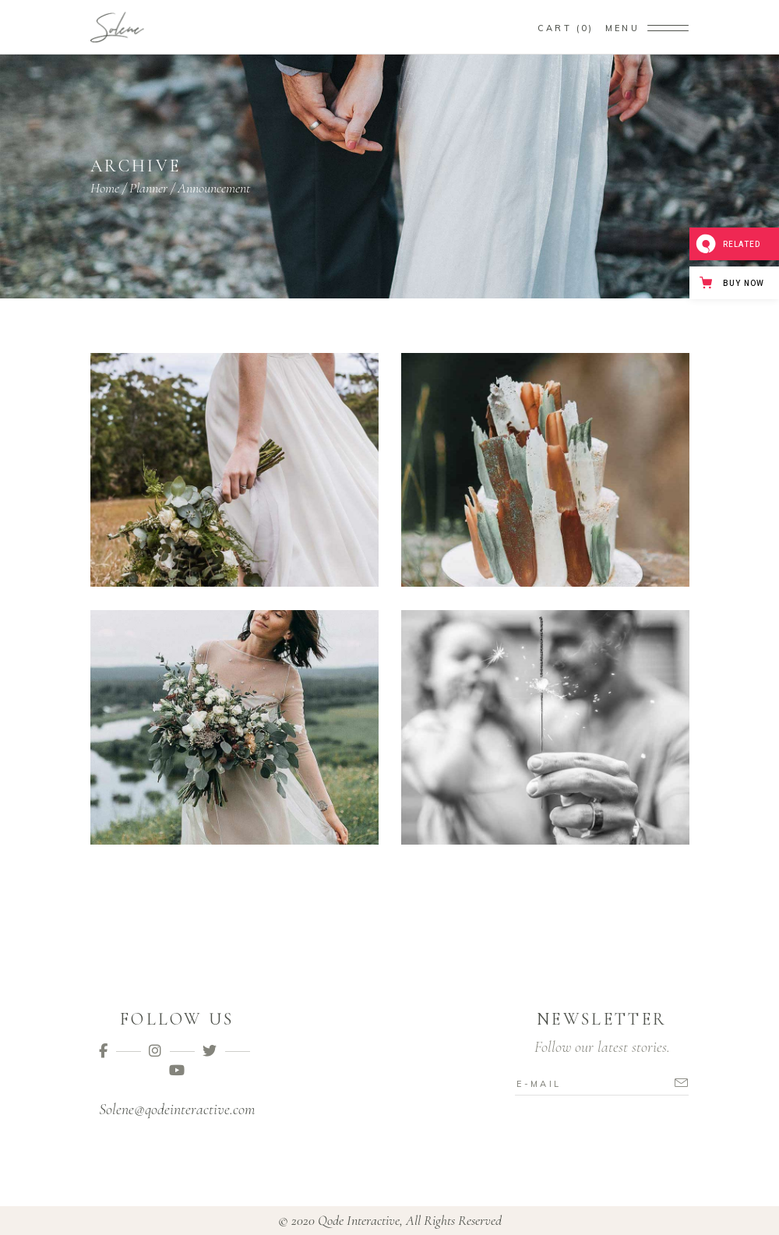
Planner (148, 187)
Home (104, 187)
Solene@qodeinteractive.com (177, 1109)
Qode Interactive (359, 1220)
